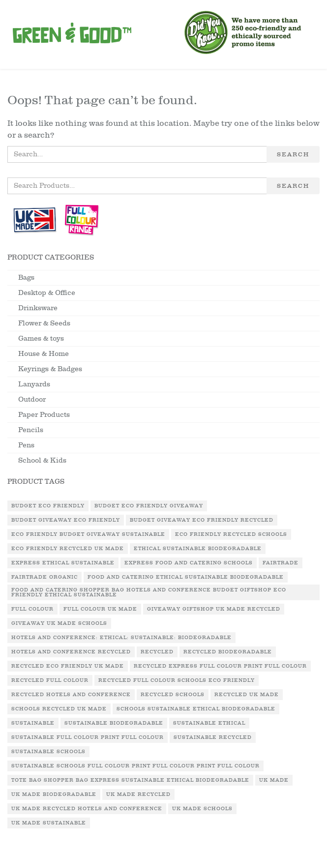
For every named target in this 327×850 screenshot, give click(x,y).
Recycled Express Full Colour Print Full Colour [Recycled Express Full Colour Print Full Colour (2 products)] (220, 666)
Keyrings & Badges (50, 369)
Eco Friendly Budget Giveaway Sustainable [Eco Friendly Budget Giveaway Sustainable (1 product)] (88, 534)
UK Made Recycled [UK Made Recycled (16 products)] (138, 794)
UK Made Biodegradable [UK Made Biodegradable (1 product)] (53, 794)
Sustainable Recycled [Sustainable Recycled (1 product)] (213, 737)
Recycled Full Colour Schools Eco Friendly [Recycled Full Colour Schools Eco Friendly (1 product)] (176, 680)
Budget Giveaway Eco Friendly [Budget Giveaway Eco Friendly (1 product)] (65, 520)
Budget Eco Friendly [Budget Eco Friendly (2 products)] (48, 506)
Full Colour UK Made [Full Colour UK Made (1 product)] (100, 609)
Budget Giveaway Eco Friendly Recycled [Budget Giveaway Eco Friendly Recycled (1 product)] (201, 520)
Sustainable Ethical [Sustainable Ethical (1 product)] (209, 723)
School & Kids (42, 460)
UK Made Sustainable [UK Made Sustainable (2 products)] (48, 823)
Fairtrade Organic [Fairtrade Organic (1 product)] (44, 577)
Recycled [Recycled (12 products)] (157, 652)
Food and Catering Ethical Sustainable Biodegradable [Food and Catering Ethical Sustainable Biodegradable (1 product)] (186, 577)
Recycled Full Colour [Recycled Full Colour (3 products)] (50, 680)
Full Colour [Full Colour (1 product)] (32, 609)
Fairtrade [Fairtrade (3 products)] (280, 563)
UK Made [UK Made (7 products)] (274, 780)
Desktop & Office (46, 293)
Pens (26, 445)
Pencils (30, 430)
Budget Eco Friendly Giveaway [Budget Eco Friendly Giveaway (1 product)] (148, 506)
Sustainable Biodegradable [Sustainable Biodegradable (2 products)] (113, 723)
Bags (26, 277)
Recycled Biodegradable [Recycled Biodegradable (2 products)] (227, 652)
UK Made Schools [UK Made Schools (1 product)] (202, 809)
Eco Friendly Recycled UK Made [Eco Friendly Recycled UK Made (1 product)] (67, 549)
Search (293, 154)
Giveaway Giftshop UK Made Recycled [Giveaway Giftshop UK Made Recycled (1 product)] (213, 609)
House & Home (43, 354)
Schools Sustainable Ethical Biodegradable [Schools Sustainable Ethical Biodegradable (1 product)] (196, 709)
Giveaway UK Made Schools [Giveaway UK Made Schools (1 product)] (59, 623)
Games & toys (41, 338)
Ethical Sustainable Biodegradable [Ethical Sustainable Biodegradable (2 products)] (198, 549)
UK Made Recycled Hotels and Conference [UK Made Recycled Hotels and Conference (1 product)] (86, 809)
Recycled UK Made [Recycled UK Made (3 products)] (246, 695)
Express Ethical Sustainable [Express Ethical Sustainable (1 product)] (63, 563)
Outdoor (32, 399)
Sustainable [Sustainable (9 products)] (33, 723)
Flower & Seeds (44, 323)
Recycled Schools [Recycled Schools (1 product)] (173, 695)
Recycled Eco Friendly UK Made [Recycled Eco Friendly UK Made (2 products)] (67, 666)
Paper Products (44, 414)
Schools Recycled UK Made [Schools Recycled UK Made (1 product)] (59, 709)
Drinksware (38, 308)
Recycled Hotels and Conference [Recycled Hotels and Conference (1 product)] (71, 695)
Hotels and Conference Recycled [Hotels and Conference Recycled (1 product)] (71, 652)
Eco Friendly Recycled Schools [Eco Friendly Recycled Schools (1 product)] (231, 534)
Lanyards (34, 384)
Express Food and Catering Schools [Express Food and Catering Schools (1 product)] (188, 563)
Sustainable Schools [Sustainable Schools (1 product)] (48, 752)
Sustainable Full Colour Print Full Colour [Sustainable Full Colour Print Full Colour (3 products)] (87, 737)
